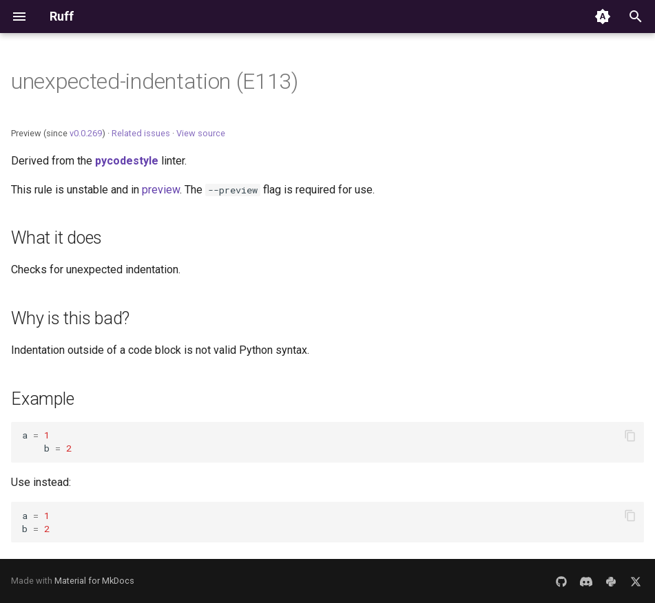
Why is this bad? (70, 318)
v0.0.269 (86, 133)
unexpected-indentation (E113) (154, 81)
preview (161, 189)
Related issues (141, 133)
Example (42, 399)
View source (200, 133)
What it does (56, 238)
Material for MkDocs (94, 580)
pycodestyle (126, 160)
